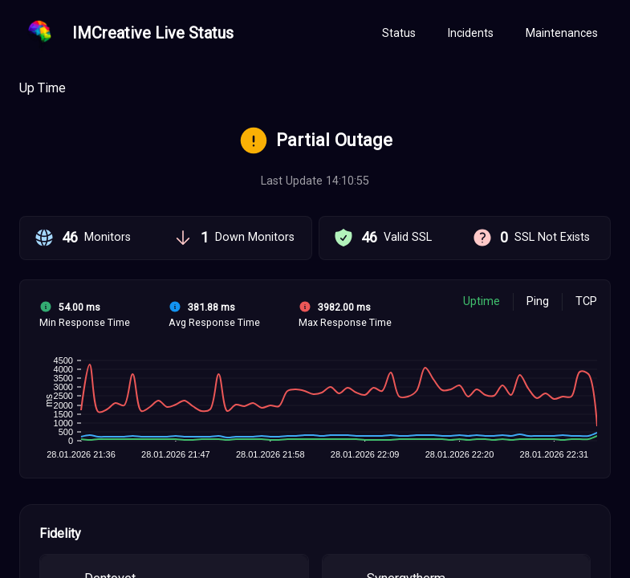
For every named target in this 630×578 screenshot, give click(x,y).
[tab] (399, 33)
